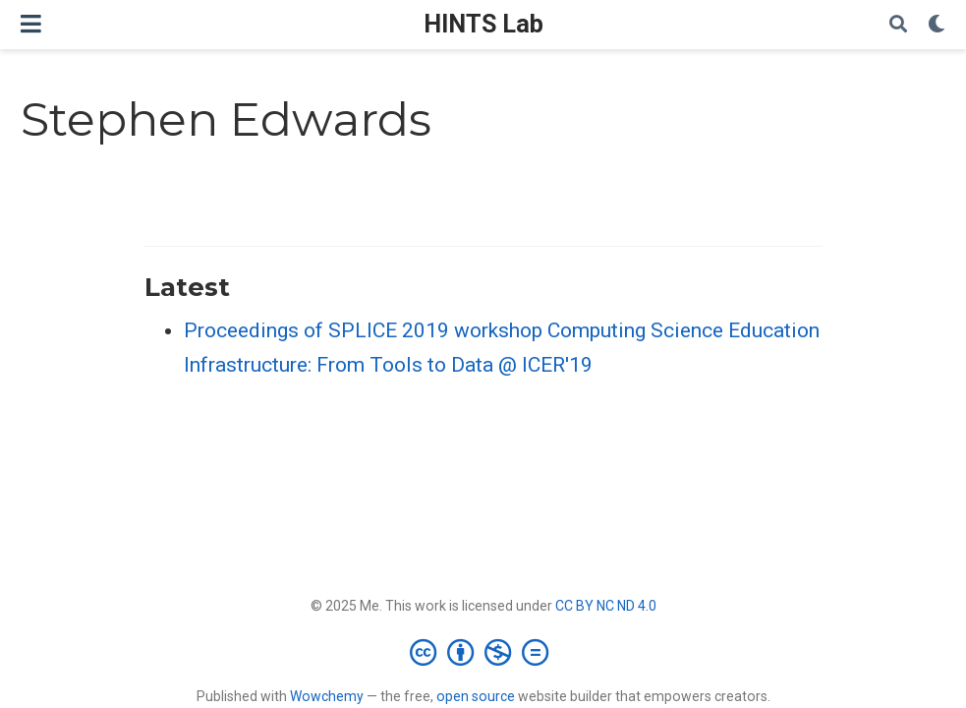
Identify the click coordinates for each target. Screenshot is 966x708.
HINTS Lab (483, 24)
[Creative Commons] (483, 652)
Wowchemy (327, 696)
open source (475, 696)
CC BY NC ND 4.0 (605, 606)
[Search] (898, 25)
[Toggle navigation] (31, 24)
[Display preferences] (936, 25)
